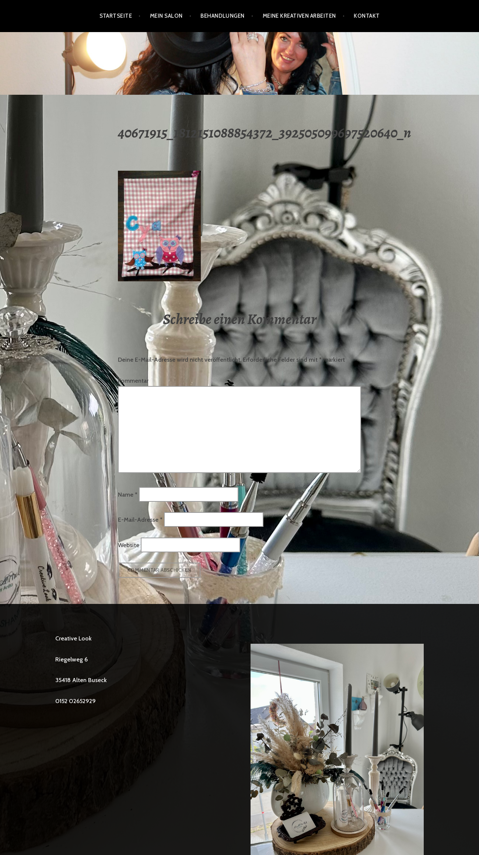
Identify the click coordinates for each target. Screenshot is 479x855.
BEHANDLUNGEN (222, 16)
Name (127, 494)
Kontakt (367, 16)
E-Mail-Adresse (140, 519)
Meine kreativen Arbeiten (299, 16)
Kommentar (133, 380)
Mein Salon (166, 16)
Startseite (115, 16)
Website (128, 544)
